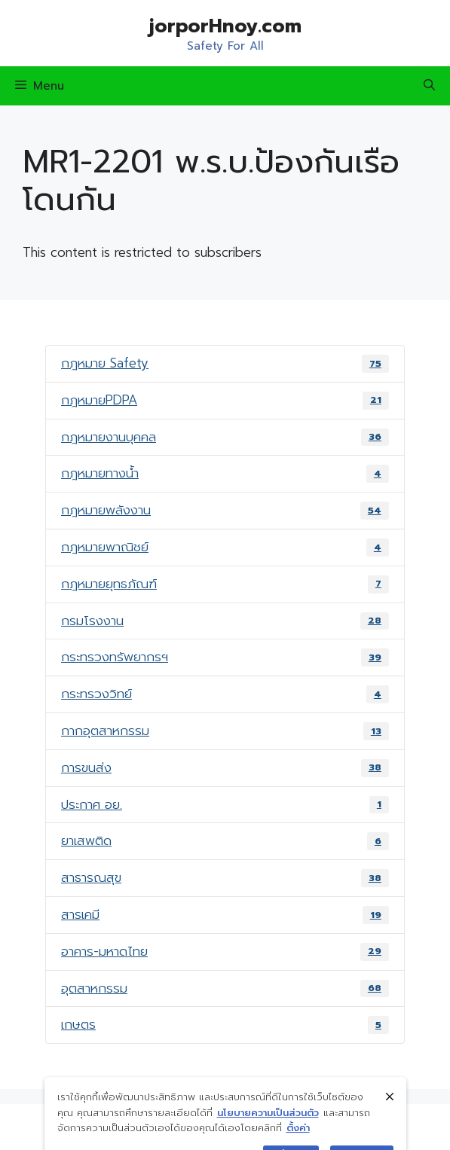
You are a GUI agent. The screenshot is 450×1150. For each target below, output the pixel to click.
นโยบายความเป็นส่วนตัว (268, 1126)
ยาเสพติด (225, 840)
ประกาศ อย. (225, 804)
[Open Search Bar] (429, 85)
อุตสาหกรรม (225, 988)
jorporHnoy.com (225, 26)
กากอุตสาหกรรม (225, 730)
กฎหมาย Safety (225, 363)
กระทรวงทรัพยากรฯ (225, 657)
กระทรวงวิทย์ (225, 693)
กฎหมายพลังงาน (225, 510)
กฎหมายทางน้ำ (225, 473)
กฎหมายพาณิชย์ (225, 547)
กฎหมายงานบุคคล (225, 437)
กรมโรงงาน (225, 620)
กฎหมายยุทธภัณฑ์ (225, 583)
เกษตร (225, 1024)
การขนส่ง (225, 767)
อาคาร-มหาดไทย (225, 951)
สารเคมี (225, 914)
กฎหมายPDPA (225, 400)
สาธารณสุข (225, 877)
